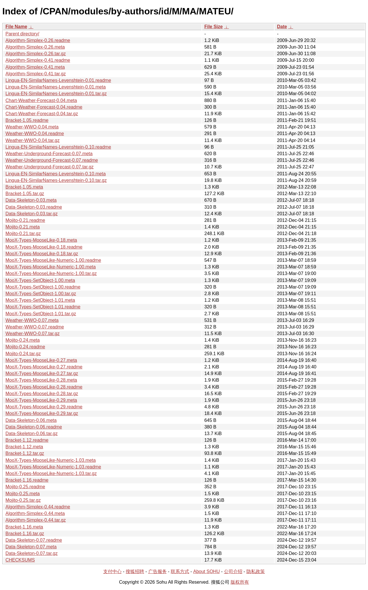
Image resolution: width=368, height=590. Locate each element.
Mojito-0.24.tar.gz (23, 353)
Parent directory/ (22, 33)
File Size (213, 26)
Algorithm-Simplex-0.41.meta (35, 67)
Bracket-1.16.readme (26, 480)
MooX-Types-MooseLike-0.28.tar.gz (41, 393)
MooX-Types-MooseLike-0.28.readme (44, 387)
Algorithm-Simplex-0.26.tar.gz (35, 53)
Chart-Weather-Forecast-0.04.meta (41, 100)
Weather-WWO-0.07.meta (32, 320)
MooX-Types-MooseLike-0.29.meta (41, 400)
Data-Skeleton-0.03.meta (31, 200)
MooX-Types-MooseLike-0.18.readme (44, 247)
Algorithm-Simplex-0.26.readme (37, 40)
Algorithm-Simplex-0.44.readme (37, 506)
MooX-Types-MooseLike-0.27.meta (41, 360)
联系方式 (180, 571)
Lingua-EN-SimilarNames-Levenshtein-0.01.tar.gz (56, 93)
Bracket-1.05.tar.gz (24, 193)
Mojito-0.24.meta (22, 340)
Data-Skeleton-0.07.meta (31, 546)
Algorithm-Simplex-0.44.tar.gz (35, 520)
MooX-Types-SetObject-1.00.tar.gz (40, 293)
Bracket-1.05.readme (26, 120)
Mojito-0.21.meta (22, 226)
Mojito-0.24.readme (25, 346)
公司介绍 (233, 571)
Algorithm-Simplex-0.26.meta (35, 47)
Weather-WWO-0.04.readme (34, 133)
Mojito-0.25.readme (25, 486)
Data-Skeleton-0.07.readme (33, 540)
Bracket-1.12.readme (26, 440)
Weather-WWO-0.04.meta (32, 126)
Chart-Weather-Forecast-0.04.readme (43, 107)
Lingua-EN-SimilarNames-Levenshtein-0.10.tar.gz (56, 180)
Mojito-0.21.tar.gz (23, 233)
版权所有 (240, 582)
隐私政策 (255, 571)
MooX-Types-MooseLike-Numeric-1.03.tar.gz (51, 473)
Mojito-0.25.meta (22, 493)
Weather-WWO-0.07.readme (34, 326)
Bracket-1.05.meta (24, 187)
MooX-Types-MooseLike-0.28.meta (41, 380)
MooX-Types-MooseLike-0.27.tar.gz (41, 373)
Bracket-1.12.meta (24, 446)
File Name (16, 26)
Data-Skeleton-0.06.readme (33, 426)
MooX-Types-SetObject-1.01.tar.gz (40, 313)
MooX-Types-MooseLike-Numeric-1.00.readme (53, 260)
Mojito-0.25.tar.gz (23, 500)
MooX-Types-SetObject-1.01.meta (40, 300)
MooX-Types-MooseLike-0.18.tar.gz (41, 253)
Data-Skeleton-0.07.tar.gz (31, 553)
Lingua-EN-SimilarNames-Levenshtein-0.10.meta (55, 173)
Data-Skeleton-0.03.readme (33, 207)
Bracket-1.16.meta (24, 526)
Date (282, 26)
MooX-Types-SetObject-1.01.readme (42, 306)
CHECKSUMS (20, 560)
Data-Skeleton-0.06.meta (31, 420)
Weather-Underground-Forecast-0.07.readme (51, 160)
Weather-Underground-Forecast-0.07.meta (49, 153)
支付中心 (112, 571)
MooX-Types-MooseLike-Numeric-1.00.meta (50, 266)
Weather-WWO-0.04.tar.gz (32, 140)
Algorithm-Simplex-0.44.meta (35, 513)
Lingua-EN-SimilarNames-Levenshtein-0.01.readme (58, 80)
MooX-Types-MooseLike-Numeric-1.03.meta (50, 460)
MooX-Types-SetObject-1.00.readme (42, 287)
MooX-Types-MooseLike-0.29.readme (44, 406)
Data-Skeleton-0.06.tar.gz (31, 433)
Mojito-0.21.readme (25, 220)
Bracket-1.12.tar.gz (24, 453)
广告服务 (157, 571)
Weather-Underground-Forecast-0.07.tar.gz (49, 166)
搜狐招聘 (135, 571)
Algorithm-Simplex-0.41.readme (37, 60)
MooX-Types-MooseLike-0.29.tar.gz (41, 413)
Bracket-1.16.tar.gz (24, 533)
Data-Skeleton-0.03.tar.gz (31, 213)
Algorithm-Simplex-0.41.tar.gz (35, 73)
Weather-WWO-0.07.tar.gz (32, 333)
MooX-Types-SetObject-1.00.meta (40, 280)
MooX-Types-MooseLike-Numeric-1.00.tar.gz (51, 273)
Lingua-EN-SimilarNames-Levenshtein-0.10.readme (58, 147)
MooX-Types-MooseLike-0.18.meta (41, 240)
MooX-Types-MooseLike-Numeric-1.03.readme (53, 466)
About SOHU (206, 571)
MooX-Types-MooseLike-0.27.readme (44, 366)
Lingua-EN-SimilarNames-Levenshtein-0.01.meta (55, 86)
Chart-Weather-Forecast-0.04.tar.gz (41, 113)
